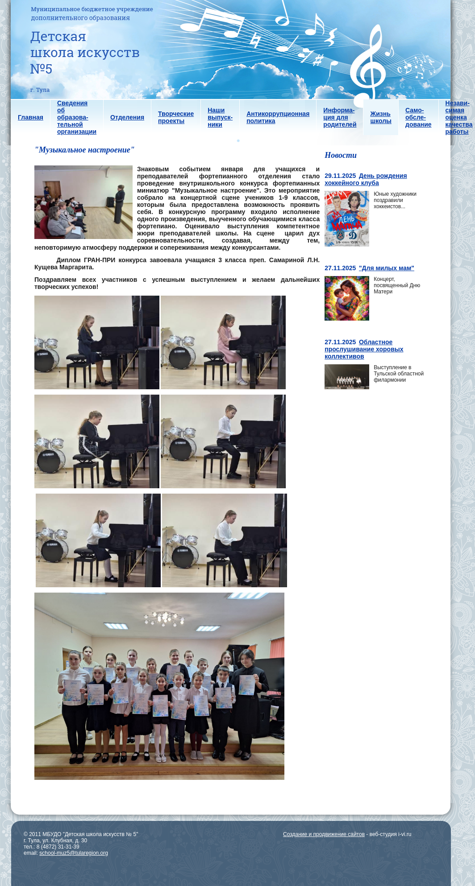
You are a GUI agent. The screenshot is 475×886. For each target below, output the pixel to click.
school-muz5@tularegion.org (73, 853)
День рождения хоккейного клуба (366, 179)
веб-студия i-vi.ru (391, 834)
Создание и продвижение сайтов (324, 834)
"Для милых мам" (386, 268)
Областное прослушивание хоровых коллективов (364, 349)
